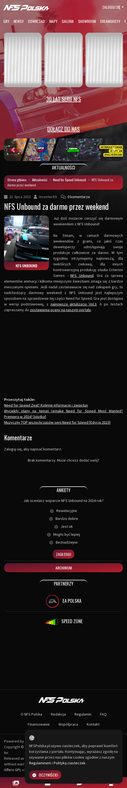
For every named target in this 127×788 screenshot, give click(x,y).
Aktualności (39, 179)
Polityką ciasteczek (69, 762)
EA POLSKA (63, 601)
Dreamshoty (110, 21)
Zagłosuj (63, 554)
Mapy (53, 21)
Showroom (87, 21)
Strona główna (16, 179)
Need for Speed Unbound (69, 179)
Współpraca (68, 724)
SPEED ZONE (64, 622)
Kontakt (93, 724)
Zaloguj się (111, 7)
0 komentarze (78, 196)
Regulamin (83, 714)
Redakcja (58, 714)
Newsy (19, 21)
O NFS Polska (31, 714)
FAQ (103, 714)
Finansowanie (39, 724)
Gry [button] (6, 21)
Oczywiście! (45, 775)
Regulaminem (40, 762)
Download (36, 21)
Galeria (68, 21)
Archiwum (63, 568)
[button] (13, 149)
